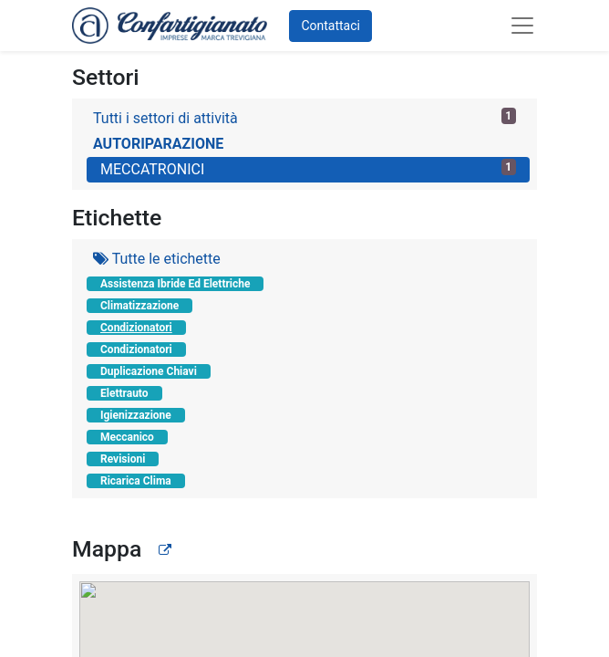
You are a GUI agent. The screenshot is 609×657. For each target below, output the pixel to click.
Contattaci (330, 25)
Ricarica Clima (135, 480)
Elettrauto (124, 393)
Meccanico (127, 437)
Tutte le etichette (157, 258)
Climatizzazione (139, 305)
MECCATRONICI (308, 168)
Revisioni (122, 459)
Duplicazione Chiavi (148, 371)
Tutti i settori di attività (304, 117)
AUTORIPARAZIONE (158, 143)
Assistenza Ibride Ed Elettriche (175, 283)
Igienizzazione (135, 415)
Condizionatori (136, 327)
